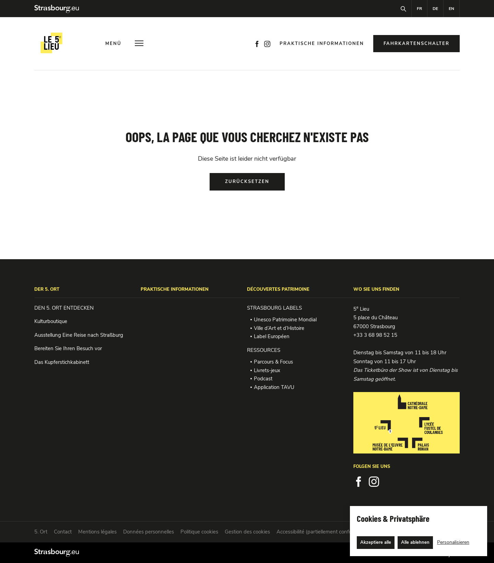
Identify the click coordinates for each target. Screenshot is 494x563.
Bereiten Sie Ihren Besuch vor (68, 348)
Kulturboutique (50, 321)
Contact (63, 531)
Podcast (263, 378)
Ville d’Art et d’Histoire (279, 328)
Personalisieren (453, 542)
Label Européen (272, 336)
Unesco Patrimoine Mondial (285, 319)
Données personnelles (148, 531)
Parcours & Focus (273, 361)
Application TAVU (274, 387)
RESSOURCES (263, 350)
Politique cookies (199, 531)
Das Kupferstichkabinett (61, 362)
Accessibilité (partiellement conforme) (319, 531)
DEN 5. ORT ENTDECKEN (64, 308)
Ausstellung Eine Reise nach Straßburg (78, 335)
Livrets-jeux (267, 370)
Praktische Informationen (322, 44)
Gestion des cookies (247, 531)
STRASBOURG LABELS (274, 308)
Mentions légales (97, 531)
